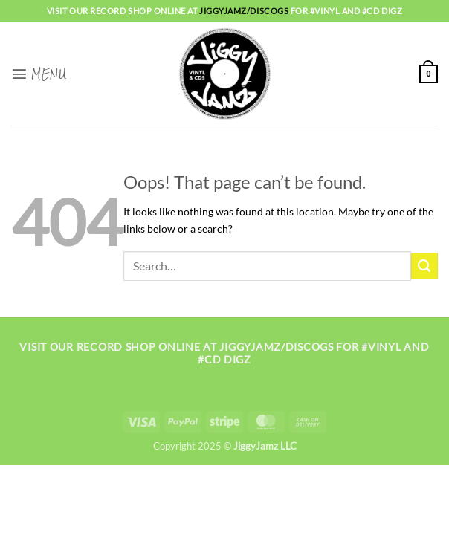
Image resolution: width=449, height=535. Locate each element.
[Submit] (424, 266)
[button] (38, 73)
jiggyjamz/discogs (245, 11)
